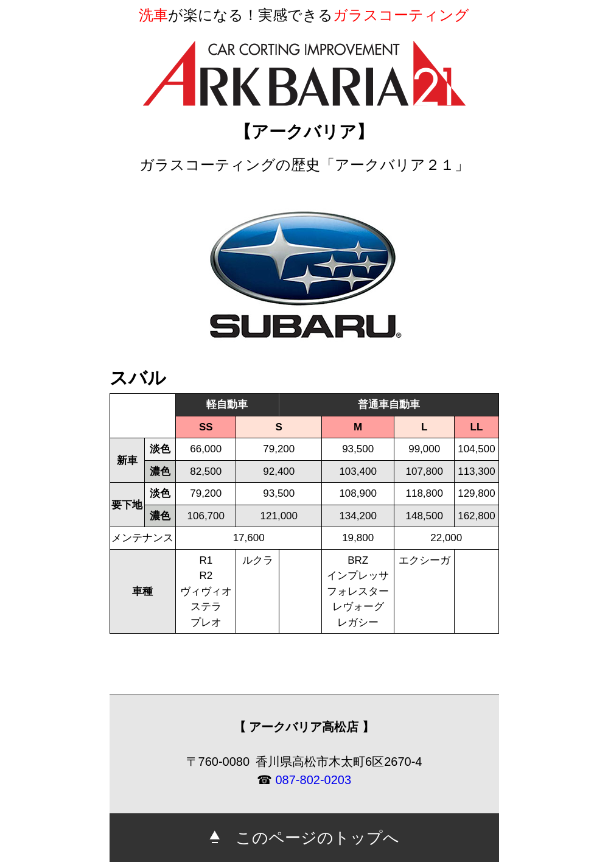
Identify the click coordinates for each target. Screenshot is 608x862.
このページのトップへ (304, 838)
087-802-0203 (314, 780)
